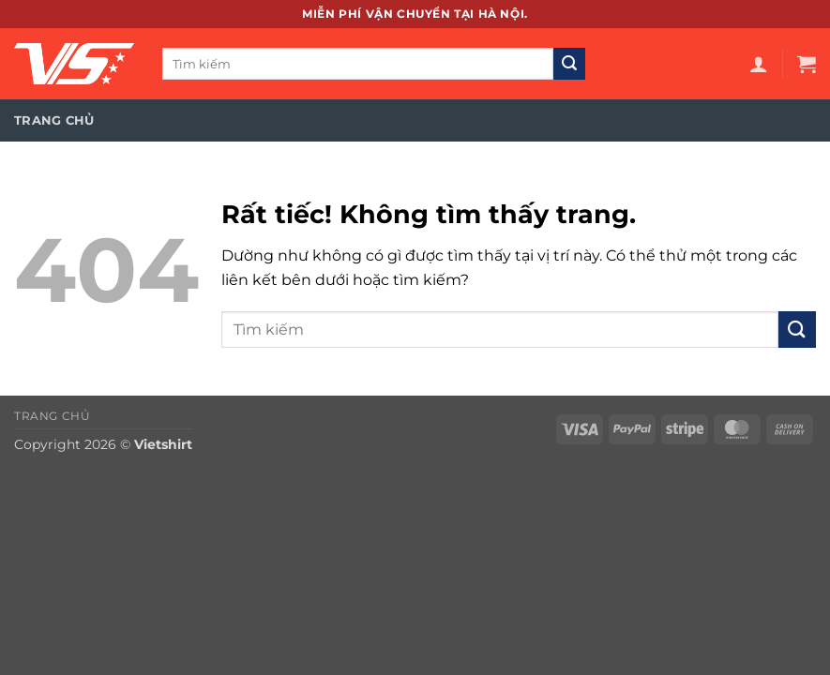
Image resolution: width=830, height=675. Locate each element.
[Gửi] (569, 64)
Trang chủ (54, 120)
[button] (758, 63)
